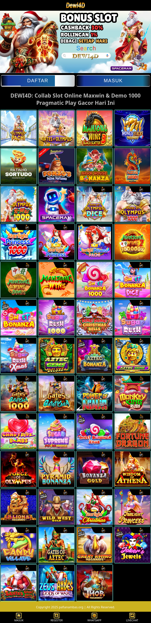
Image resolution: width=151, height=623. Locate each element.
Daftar (38, 80)
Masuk (113, 80)
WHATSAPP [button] (94, 617)
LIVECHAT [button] (132, 617)
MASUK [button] (18, 617)
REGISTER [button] (56, 617)
